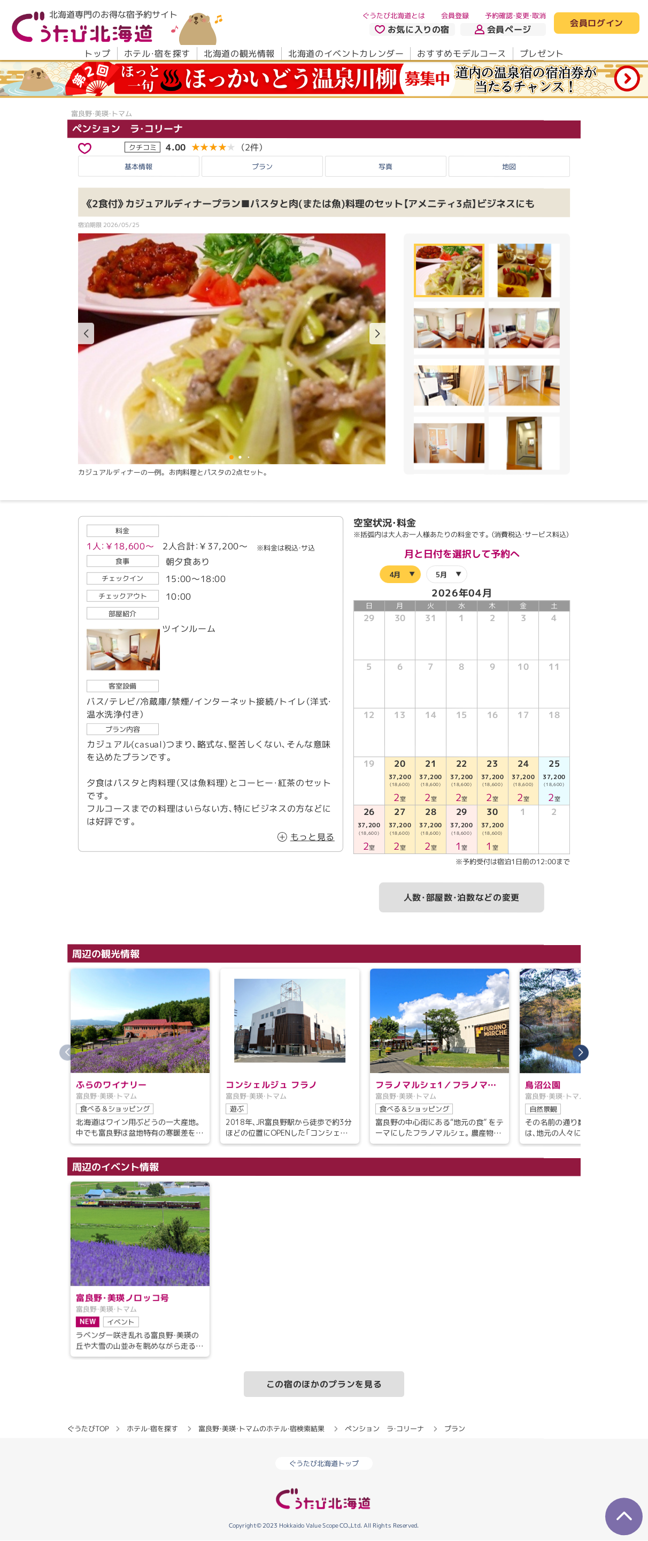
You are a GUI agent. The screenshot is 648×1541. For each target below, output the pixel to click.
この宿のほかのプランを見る (324, 1383)
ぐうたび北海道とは (393, 15)
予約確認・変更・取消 (515, 15)
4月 (394, 574)
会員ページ (503, 29)
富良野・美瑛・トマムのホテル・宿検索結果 (261, 1428)
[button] (377, 333)
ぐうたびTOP (88, 1428)
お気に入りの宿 (412, 29)
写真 (385, 166)
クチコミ (143, 147)
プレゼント (542, 53)
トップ (97, 53)
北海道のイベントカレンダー (346, 53)
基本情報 (138, 166)
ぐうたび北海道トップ (324, 1464)
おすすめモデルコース (461, 53)
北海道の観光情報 (239, 53)
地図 (509, 166)
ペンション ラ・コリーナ (127, 128)
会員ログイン (596, 23)
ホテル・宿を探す (157, 53)
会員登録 (455, 15)
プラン (262, 166)
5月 (441, 574)
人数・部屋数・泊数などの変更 (462, 897)
